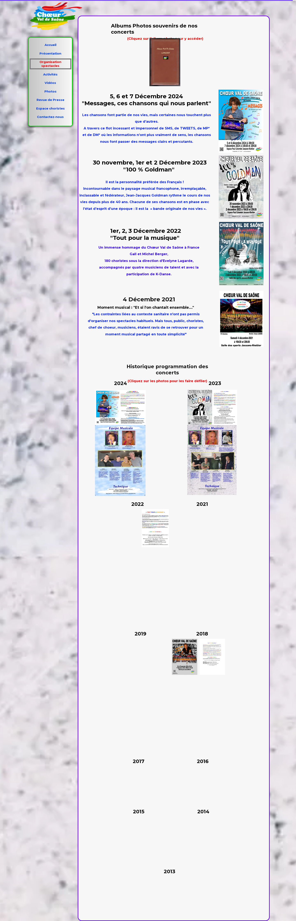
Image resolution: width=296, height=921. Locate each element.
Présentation (50, 53)
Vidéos (50, 83)
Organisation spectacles (50, 64)
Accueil (50, 45)
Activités (50, 74)
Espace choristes (50, 108)
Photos (50, 91)
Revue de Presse (50, 100)
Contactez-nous (50, 117)
